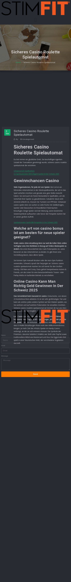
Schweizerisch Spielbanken (24, 232)
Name (3, 323)
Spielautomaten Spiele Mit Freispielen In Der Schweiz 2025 (36, 279)
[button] (35, 20)
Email (3, 333)
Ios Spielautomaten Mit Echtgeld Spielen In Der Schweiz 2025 (36, 235)
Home (19, 67)
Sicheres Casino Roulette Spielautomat (39, 67)
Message (4, 344)
